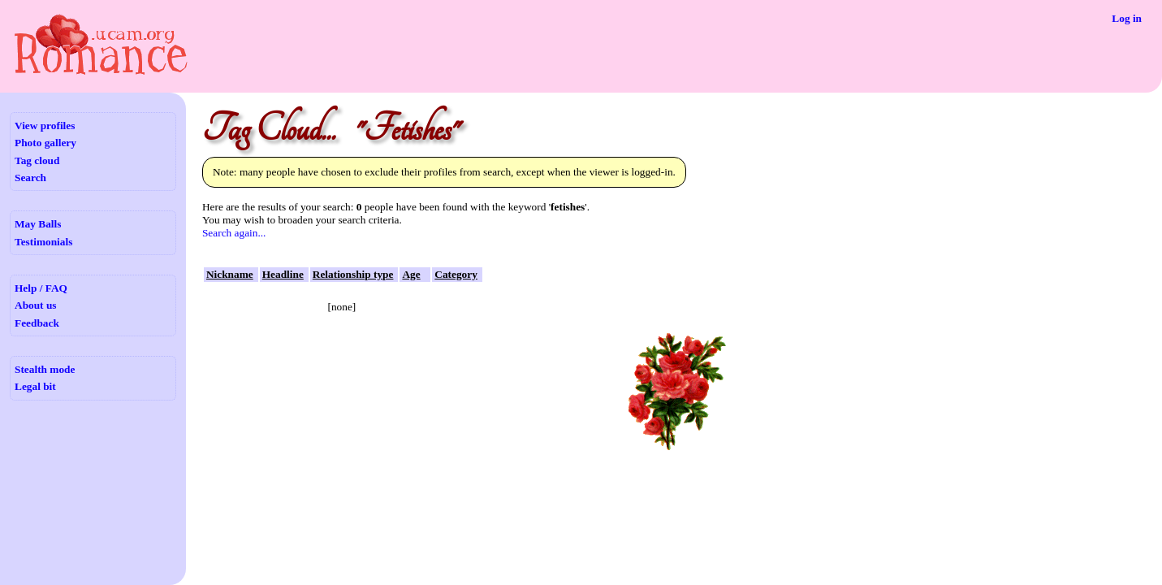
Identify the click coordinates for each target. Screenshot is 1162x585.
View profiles (45, 125)
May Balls (38, 224)
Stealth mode (45, 369)
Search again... (234, 233)
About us (35, 305)
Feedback (37, 323)
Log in (1127, 18)
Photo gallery (45, 142)
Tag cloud (37, 160)
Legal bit (35, 386)
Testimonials (43, 242)
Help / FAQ (41, 288)
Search (30, 177)
